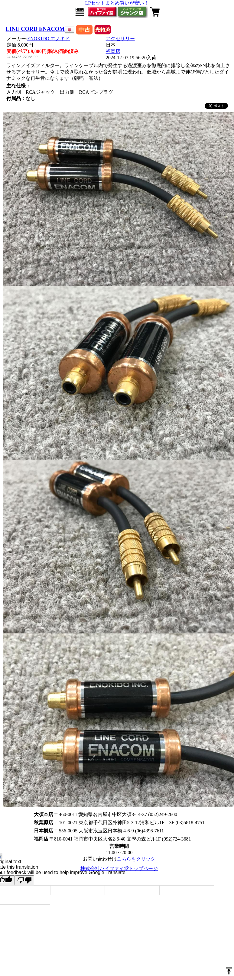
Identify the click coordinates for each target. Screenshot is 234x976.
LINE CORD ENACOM (35, 29)
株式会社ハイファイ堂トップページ (119, 868)
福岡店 (113, 51)
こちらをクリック (136, 858)
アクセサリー (120, 38)
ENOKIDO (48, 38)
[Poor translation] (24, 880)
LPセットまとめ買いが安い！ (117, 2)
